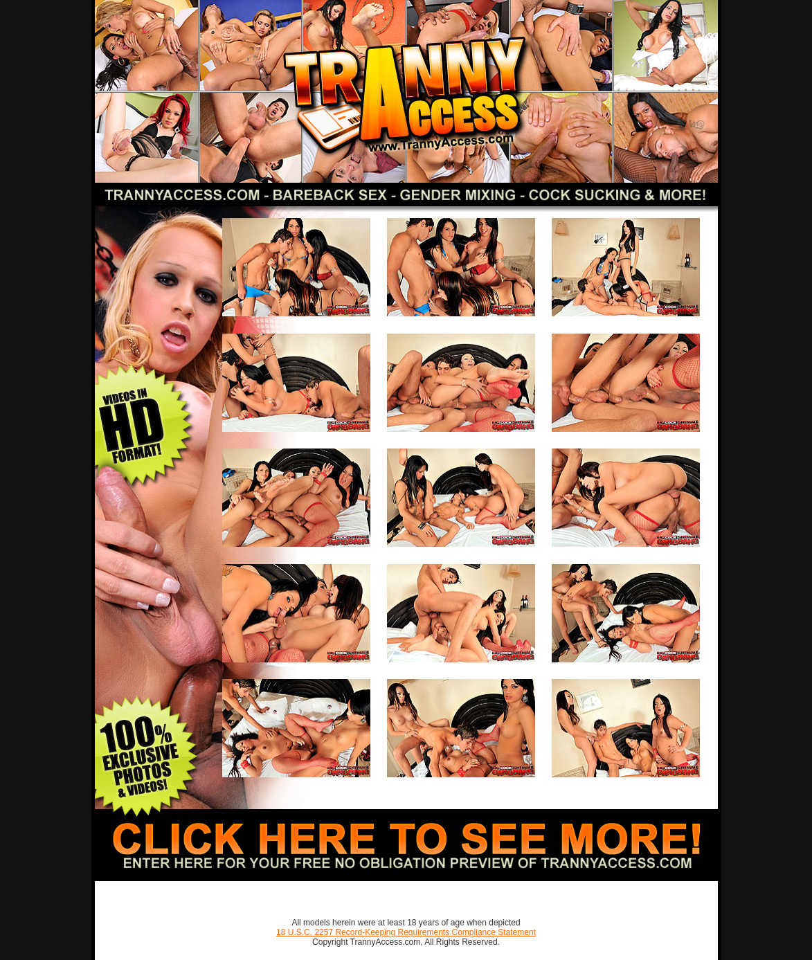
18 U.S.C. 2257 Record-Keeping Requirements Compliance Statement (406, 932)
